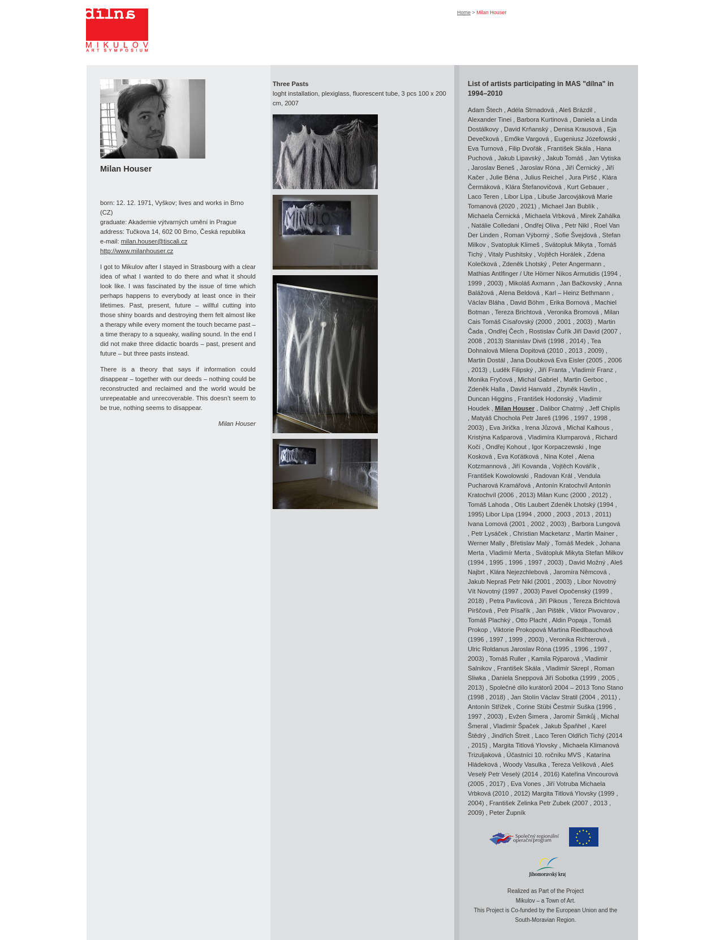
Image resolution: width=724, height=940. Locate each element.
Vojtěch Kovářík (574, 466)
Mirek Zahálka (600, 215)
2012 (599, 495)
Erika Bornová (569, 302)
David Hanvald (530, 389)
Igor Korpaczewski (557, 446)
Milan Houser (515, 408)
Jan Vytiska (605, 158)
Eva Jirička (504, 427)
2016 (551, 774)
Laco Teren (483, 196)
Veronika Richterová (577, 639)
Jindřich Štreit (511, 735)
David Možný (587, 562)
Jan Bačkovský (581, 283)
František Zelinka (513, 803)
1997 (581, 418)
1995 (475, 514)
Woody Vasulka (524, 764)
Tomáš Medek (574, 543)
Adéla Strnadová (530, 109)
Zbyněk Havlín (577, 389)
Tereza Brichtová (518, 312)
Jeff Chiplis (604, 408)
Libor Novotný (596, 581)
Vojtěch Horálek (559, 254)
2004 (588, 697)
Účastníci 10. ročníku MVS (544, 754)
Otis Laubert (532, 504)
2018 (475, 600)
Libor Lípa (518, 196)
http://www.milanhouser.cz (136, 250)
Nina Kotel (559, 456)
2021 (527, 206)
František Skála (569, 148)
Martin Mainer (595, 533)
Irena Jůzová (543, 427)
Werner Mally (486, 543)
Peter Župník (507, 812)
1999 (475, 283)
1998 (557, 340)
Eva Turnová (485, 148)
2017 (496, 783)
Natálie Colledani (495, 225)
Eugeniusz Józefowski (585, 138)
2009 (595, 350)
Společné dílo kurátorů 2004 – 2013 (539, 687)
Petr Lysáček (489, 533)
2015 (478, 745)
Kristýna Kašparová (495, 437)
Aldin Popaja (570, 620)
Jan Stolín (525, 697)
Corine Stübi (533, 706)
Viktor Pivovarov (593, 610)
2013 (494, 340)
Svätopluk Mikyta (569, 244)
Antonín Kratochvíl (562, 485)
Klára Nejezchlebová (519, 572)
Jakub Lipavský (519, 158)
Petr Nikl (577, 225)
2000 (545, 321)
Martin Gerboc (583, 379)
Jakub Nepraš (487, 581)
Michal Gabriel (538, 379)
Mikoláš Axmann (531, 283)
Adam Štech (485, 109)
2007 (611, 331)
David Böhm (527, 302)
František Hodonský (546, 398)
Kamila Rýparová (555, 658)
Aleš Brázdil (575, 109)
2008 (475, 340)
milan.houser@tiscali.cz (154, 241)
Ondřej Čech (506, 331)
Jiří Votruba (562, 783)
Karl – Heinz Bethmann (577, 292)
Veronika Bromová (572, 312)
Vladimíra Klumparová (559, 437)
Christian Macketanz (541, 533)
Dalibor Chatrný (562, 408)
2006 (615, 360)
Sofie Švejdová (576, 235)
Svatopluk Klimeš (515, 244)
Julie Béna (504, 177)
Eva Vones (526, 783)
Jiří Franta (552, 369)
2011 (602, 514)
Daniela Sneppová (517, 677)
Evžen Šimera (528, 716)
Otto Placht (531, 620)
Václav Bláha (486, 302)
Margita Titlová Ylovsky (525, 745)
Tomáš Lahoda (488, 504)
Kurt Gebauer (586, 186)
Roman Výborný (526, 235)
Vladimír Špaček (516, 726)
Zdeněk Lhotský (524, 263)
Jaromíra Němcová (580, 572)
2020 (508, 206)
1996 (562, 418)
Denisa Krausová (578, 129)
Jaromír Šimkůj (574, 716)
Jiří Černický (583, 167)
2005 (595, 360)
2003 (494, 283)
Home (464, 12)
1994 (611, 273)
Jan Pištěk (550, 610)
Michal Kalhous (588, 427)
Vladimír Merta (510, 552)
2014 (577, 340)
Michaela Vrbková (550, 215)
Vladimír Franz (592, 369)
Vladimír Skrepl (567, 668)
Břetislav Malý (530, 543)
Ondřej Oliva (541, 225)
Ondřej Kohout (506, 446)
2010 (556, 350)
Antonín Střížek (489, 706)
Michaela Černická (494, 215)
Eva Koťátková (517, 456)
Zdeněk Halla (486, 389)
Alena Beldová (519, 292)
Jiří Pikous (553, 600)
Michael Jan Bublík (568, 206)
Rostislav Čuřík (550, 331)
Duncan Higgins (490, 398)
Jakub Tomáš (565, 158)
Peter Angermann (576, 263)
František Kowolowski (498, 475)
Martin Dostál (486, 360)
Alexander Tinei (489, 119)
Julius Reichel (543, 177)
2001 (564, 321)
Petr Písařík (513, 610)
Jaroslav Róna (540, 167)
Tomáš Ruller (507, 658)
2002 (538, 523)
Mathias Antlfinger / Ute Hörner (511, 273)
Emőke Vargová (527, 138)
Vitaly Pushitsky (510, 254)
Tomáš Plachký (489, 620)
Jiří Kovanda (529, 466)
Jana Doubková (532, 360)
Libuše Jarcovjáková (566, 196)
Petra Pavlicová (511, 600)
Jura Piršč (583, 177)
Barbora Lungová (596, 523)
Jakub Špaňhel (566, 726)
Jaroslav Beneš (493, 167)
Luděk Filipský (513, 369)
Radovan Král (553, 475)
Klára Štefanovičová (534, 186)
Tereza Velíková (573, 764)
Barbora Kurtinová (541, 119)
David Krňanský (526, 129)
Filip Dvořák (525, 148)
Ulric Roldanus (488, 649)
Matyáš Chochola (495, 418)
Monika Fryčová (490, 379)
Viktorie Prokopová (519, 629)
